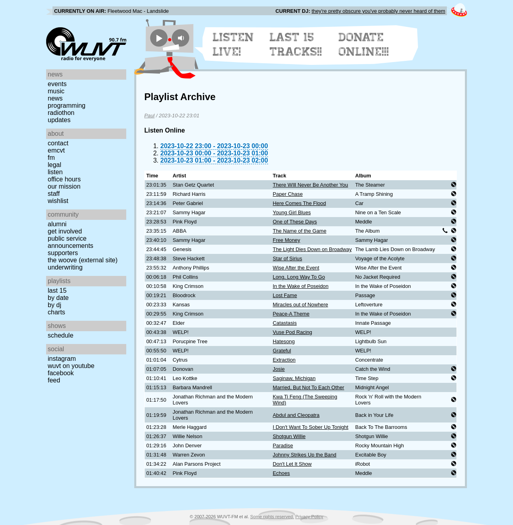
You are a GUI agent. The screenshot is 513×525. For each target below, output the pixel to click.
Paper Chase (288, 194)
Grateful (282, 351)
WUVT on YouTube (71, 365)
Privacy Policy (309, 516)
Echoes (281, 473)
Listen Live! (233, 44)
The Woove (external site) (82, 260)
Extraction (284, 360)
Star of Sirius (287, 258)
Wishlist (58, 200)
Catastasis (285, 323)
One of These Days (295, 222)
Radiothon (61, 112)
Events (57, 83)
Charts (56, 312)
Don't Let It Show (292, 464)
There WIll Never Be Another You (310, 185)
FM (51, 157)
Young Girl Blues (292, 212)
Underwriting (65, 267)
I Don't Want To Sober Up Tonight (311, 427)
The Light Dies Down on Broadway (312, 249)
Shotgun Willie (289, 436)
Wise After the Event (296, 268)
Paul (149, 116)
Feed (54, 380)
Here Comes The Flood (299, 203)
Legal (54, 164)
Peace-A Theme (291, 314)
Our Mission (64, 186)
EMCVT (56, 150)
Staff (54, 193)
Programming (66, 105)
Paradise (283, 446)
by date (58, 297)
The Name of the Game (300, 231)
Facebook (61, 373)
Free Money (286, 240)
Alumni (57, 224)
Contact (58, 143)
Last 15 (57, 290)
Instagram (62, 358)
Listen (55, 172)
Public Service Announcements (70, 242)
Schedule (60, 335)
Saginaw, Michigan (294, 378)
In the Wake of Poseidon (301, 286)
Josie (279, 369)
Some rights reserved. (272, 516)
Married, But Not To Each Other (308, 387)
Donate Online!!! (364, 44)
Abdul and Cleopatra (296, 415)
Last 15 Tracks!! (296, 44)
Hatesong (284, 341)
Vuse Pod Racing (292, 332)
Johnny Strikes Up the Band (305, 455)
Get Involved (65, 231)
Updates (59, 120)
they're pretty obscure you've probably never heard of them (378, 11)
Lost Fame (285, 295)
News (55, 98)
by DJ (54, 305)
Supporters (63, 252)
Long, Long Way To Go (299, 277)
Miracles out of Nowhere (300, 305)
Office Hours (64, 179)
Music (56, 91)
